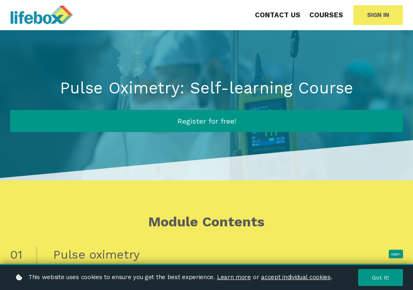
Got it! (380, 277)
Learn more (234, 277)
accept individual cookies (296, 277)
